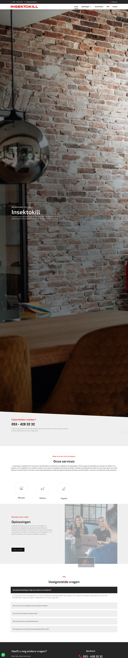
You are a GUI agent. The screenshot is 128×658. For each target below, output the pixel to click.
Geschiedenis (99, 6)
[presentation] (91, 425)
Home (76, 6)
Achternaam (101, 393)
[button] (18, 550)
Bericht (82, 412)
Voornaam (83, 393)
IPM (108, 6)
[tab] (64, 594)
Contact (115, 6)
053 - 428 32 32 (23, 424)
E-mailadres (83, 399)
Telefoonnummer (102, 399)
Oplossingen (87, 6)
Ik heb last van (84, 406)
